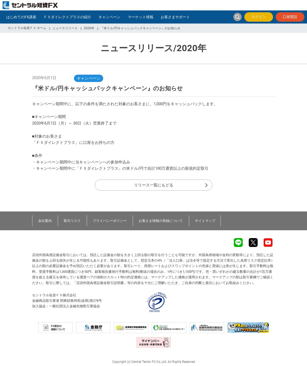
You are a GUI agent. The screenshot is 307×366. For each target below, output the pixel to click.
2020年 (89, 28)
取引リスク (72, 221)
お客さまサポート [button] (175, 17)
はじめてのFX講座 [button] (21, 17)
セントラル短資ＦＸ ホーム (27, 28)
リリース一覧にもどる (153, 185)
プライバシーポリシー (110, 221)
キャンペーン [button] (109, 17)
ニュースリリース (65, 28)
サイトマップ (205, 221)
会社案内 (45, 221)
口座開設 (290, 17)
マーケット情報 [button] (140, 17)
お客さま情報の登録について (161, 221)
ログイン (258, 17)
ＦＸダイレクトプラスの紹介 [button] (67, 17)
